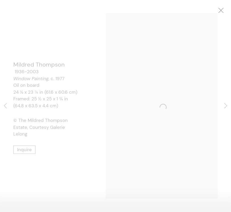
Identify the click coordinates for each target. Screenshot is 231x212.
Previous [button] (5, 106)
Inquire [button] (24, 151)
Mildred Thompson (39, 66)
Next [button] (225, 106)
